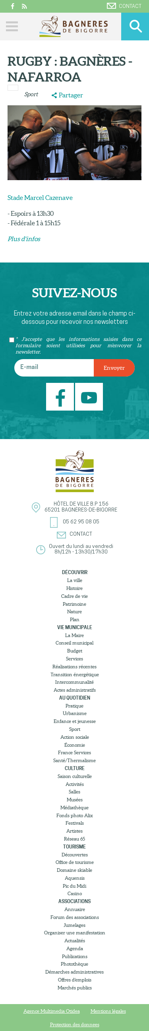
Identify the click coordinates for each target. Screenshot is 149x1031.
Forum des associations (74, 917)
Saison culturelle (75, 776)
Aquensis (75, 878)
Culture (75, 768)
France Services (74, 752)
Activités (75, 784)
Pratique (74, 705)
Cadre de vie (74, 596)
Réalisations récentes (74, 666)
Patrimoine (74, 604)
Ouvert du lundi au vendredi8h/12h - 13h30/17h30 (81, 549)
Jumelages (74, 925)
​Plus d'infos (24, 238)
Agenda (74, 948)
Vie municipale (74, 627)
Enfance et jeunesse (75, 721)
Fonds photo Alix (74, 815)
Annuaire (74, 909)
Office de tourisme (75, 862)
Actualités (74, 940)
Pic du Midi (74, 885)
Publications (74, 956)
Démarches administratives (74, 971)
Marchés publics (75, 987)
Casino (75, 893)
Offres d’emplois (74, 979)
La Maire (74, 635)
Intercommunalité (74, 682)
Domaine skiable (74, 870)
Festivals (75, 823)
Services (74, 658)
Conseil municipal (74, 642)
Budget (74, 650)
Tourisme (74, 847)
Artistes (74, 830)
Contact (124, 6)
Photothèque (74, 963)
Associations (74, 901)
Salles (74, 791)
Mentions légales (108, 1011)
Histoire (74, 588)
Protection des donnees (74, 1024)
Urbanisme (75, 713)
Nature (74, 611)
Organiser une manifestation (74, 932)
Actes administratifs (75, 689)
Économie (74, 745)
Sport (31, 94)
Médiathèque (74, 807)
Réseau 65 (74, 838)
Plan (74, 619)
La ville (74, 580)
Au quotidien (74, 698)
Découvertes (75, 854)
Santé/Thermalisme (74, 760)
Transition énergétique (74, 674)
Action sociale (74, 737)
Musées (75, 799)
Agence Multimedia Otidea (51, 1011)
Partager (71, 95)
